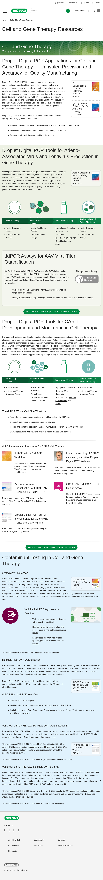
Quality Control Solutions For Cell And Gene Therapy (81, 107)
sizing (58, 244)
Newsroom (38, 845)
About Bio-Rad (14, 840)
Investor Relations (65, 845)
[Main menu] (5, 10)
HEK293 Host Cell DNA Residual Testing (81, 747)
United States (11, 865)
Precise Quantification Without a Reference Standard (79, 88)
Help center (12, 851)
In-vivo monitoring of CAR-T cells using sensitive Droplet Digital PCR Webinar (82, 457)
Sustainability (39, 840)
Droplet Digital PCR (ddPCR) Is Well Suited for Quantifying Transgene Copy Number (31, 518)
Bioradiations (13, 845)
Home (4, 20)
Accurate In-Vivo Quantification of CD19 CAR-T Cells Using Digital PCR (31, 488)
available (55, 653)
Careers (61, 840)
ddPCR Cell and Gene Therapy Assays (37, 290)
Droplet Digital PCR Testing (81, 582)
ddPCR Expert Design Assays (39, 298)
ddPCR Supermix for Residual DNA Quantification (80, 685)
